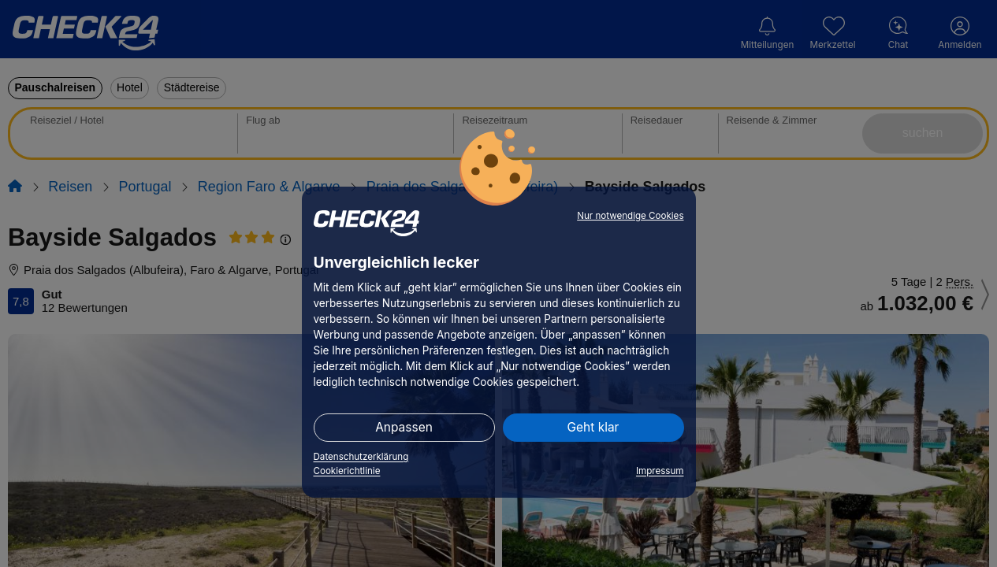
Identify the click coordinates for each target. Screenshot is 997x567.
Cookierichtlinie (347, 470)
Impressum (660, 470)
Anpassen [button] (404, 427)
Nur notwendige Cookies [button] (630, 215)
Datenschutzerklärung (361, 456)
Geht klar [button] (593, 427)
